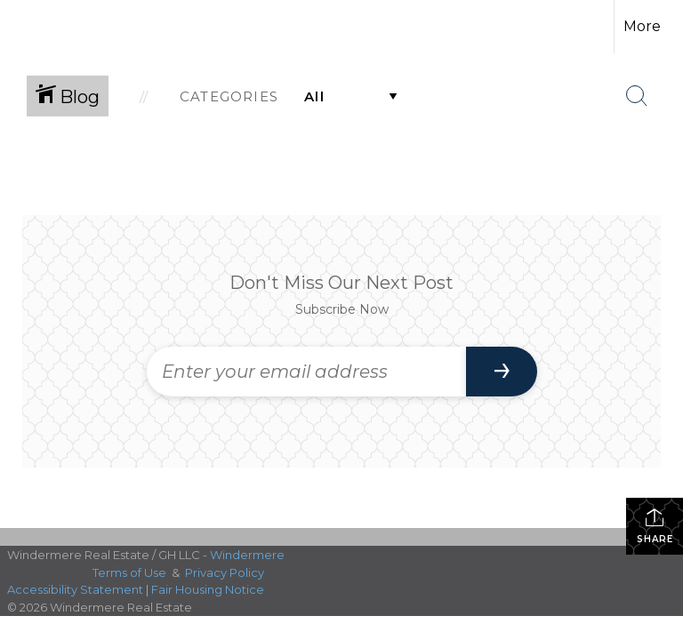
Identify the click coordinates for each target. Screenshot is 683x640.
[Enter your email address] (306, 371)
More (642, 26)
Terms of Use (129, 572)
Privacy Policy (224, 572)
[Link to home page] (44, 26)
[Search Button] (637, 96)
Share (655, 526)
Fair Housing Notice (207, 589)
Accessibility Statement (75, 589)
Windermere (247, 555)
